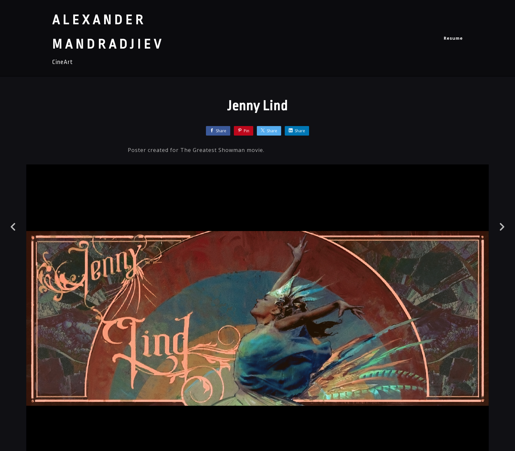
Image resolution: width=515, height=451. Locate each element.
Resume (453, 38)
